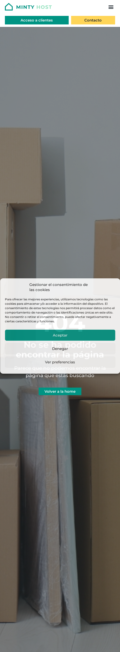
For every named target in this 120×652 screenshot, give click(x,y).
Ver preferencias (60, 362)
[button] (111, 7)
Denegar (60, 348)
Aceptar (60, 335)
